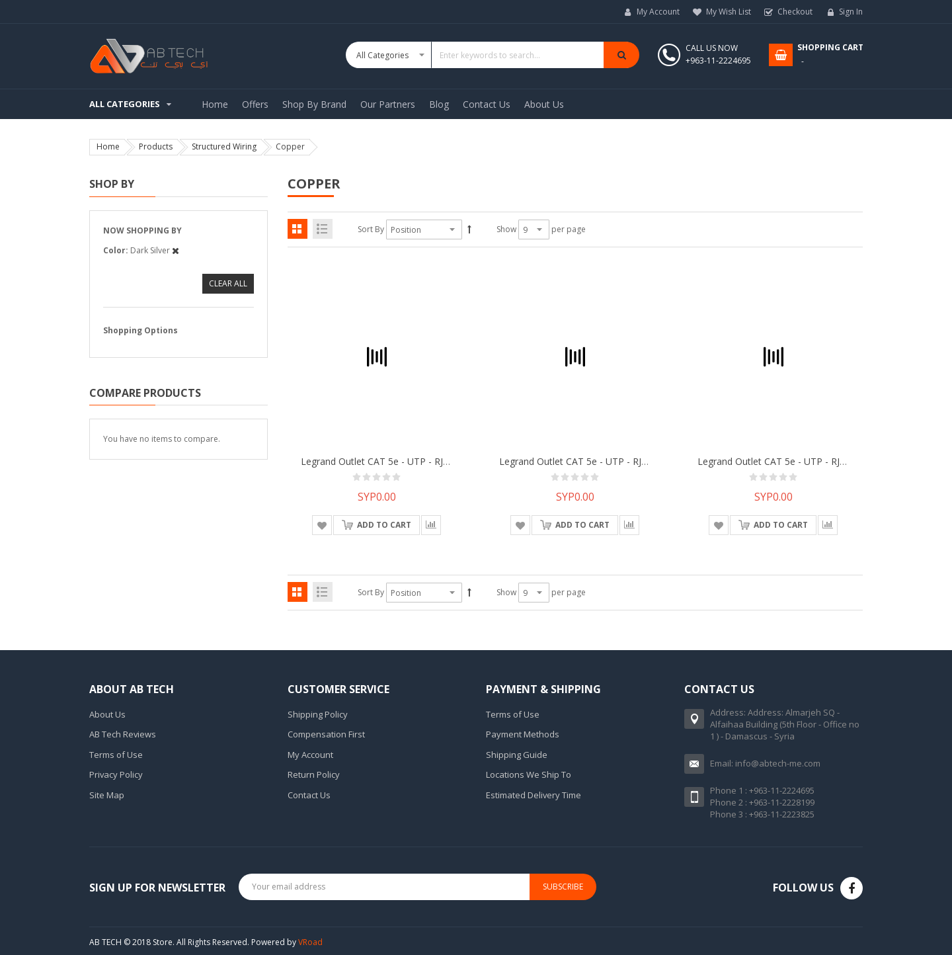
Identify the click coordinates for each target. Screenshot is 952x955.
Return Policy (314, 774)
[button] (322, 525)
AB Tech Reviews (122, 734)
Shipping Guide (516, 755)
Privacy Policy (116, 774)
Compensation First (326, 734)
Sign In (851, 11)
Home (108, 146)
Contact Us (309, 795)
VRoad (310, 942)
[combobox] (492, 55)
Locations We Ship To (528, 774)
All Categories (124, 104)
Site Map (106, 795)
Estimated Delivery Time (533, 795)
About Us (107, 714)
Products (156, 146)
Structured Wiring (224, 146)
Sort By (371, 229)
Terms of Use (116, 755)
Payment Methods (522, 734)
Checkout (795, 11)
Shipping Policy (318, 714)
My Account (658, 11)
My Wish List (728, 11)
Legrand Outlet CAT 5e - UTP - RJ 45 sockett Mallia (410, 461)
